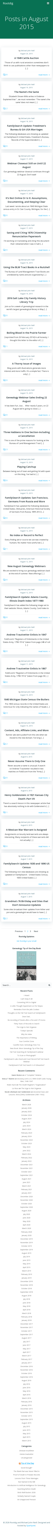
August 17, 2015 (26, 159)
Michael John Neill (27, 50)
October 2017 (26, 1331)
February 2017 (26, 1359)
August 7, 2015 (26, 859)
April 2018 (26, 1310)
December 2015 (26, 1409)
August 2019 (26, 1253)
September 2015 (26, 1419)
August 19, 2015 (26, 87)
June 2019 (26, 1260)
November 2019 (26, 1242)
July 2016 (26, 1384)
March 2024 (26, 1129)
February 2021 (26, 1189)
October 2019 (26, 1246)
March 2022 (26, 1154)
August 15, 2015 (26, 393)
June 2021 (26, 1182)
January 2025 (26, 1111)
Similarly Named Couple (27, 1496)
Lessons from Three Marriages (26, 1478)
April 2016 (26, 1395)
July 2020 (26, 1214)
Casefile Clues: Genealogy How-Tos (26, 1045)
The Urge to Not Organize (26, 1027)
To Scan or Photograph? (26, 1055)
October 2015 (26, 1416)
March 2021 (26, 1186)
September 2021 (26, 1175)
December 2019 (26, 1239)
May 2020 (26, 1221)
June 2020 (26, 1218)
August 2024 (26, 1119)
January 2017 (26, 1363)
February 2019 (26, 1274)
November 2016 (26, 1370)
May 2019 (26, 1264)
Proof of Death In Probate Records (26, 1475)
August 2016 (26, 1380)
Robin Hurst (11, 1085)
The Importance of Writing (26, 1038)
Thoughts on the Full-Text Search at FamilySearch (26, 1013)
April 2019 (26, 1267)
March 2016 (26, 1398)
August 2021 (26, 1179)
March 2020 (26, 1228)
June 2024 (26, 1126)
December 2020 (26, 1196)
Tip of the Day (27, 1463)
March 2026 (26, 1104)
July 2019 (26, 1256)
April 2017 (26, 1352)
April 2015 (26, 1437)
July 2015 (26, 1426)
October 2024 (26, 1115)
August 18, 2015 (26, 121)
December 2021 (26, 1165)
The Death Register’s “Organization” (32, 1085)
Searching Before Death (26, 1489)
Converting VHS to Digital (26, 1002)
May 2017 (26, 1349)
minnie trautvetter (26, 1454)
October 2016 (26, 1373)
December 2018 (26, 1281)
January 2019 (26, 1278)
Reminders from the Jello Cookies (26, 1009)
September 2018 (26, 1292)
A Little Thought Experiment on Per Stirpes (26, 1006)
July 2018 (26, 1299)
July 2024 (26, 1122)
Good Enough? (26, 1468)
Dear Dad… (26, 1016)
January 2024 (26, 1136)
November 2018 (26, 1285)
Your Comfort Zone (26, 1041)
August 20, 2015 (26, 54)
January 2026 (26, 1108)
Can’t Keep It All (26, 999)
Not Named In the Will (26, 1482)
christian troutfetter (26, 1451)
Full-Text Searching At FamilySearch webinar (26, 1052)
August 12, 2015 (26, 531)
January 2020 (26, 1235)
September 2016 (26, 1377)
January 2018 (26, 1320)
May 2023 (26, 1147)
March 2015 (26, 1441)
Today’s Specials (26, 1031)
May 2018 (26, 1306)
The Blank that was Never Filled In (26, 1471)
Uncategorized (26, 1458)
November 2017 (26, 1327)
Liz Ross (15, 1088)
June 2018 (26, 1303)
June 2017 (26, 1345)
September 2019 (26, 1249)
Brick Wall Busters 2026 (26, 1492)
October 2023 (26, 1143)
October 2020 (26, 1204)
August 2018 (26, 1295)
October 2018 (26, 1288)
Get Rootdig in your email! (26, 941)
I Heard (26, 995)
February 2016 (26, 1402)
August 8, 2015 (26, 757)
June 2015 (26, 1430)
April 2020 (26, 1225)
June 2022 (26, 1150)
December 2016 (26, 1366)
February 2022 (26, 1158)
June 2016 (26, 1387)
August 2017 (26, 1338)
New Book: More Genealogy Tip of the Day (26, 1048)
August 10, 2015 (26, 695)
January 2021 (26, 1193)
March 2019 (26, 1271)
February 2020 (26, 1232)
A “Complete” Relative (33, 1075)
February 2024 (26, 1133)
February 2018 (26, 1317)
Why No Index (26, 1034)
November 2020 (26, 1200)
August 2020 (26, 1210)
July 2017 (26, 1341)
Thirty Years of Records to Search (26, 1024)
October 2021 (26, 1172)
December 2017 (26, 1324)
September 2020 (26, 1207)
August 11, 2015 (26, 630)
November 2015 (26, 1412)
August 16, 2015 (26, 263)
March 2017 (26, 1356)
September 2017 (26, 1334)
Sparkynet (30, 1525)
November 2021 (26, 1168)
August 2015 (26, 1423)
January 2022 (26, 1161)
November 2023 (26, 1140)
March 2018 (26, 1313)
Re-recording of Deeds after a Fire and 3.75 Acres (26, 1020)
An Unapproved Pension (26, 1499)
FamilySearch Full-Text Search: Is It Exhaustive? (26, 1065)
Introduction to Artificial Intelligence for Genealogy (26, 1485)
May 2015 (26, 1433)
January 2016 (26, 1405)
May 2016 (26, 1391)
